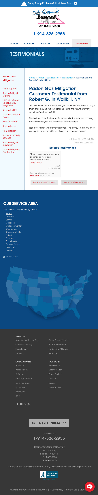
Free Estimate (82, 43)
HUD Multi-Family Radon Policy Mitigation (11, 103)
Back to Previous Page (44, 182)
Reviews (52, 378)
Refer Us (19, 374)
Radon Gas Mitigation (9, 78)
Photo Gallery (9, 88)
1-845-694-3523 (49, 460)
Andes (9, 213)
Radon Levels (9, 126)
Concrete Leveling (24, 344)
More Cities (12, 256)
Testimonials (54, 365)
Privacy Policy (56, 489)
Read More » (36, 162)
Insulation (20, 353)
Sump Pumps (21, 349)
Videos (52, 383)
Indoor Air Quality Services (11, 136)
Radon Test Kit (10, 110)
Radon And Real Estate (11, 115)
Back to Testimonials (74, 182)
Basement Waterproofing (27, 340)
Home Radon (9, 130)
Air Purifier (53, 353)
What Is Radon (10, 121)
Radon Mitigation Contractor (11, 150)
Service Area (62, 43)
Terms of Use (71, 489)
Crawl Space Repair (58, 340)
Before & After (55, 369)
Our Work (29, 43)
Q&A (18, 396)
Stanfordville (34, 175)
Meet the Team (22, 383)
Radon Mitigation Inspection (11, 143)
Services (14, 43)
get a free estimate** (49, 422)
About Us (45, 43)
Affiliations (20, 391)
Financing (20, 387)
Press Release (21, 369)
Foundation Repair (57, 344)
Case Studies (55, 387)
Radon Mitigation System (11, 94)
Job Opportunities (24, 378)
